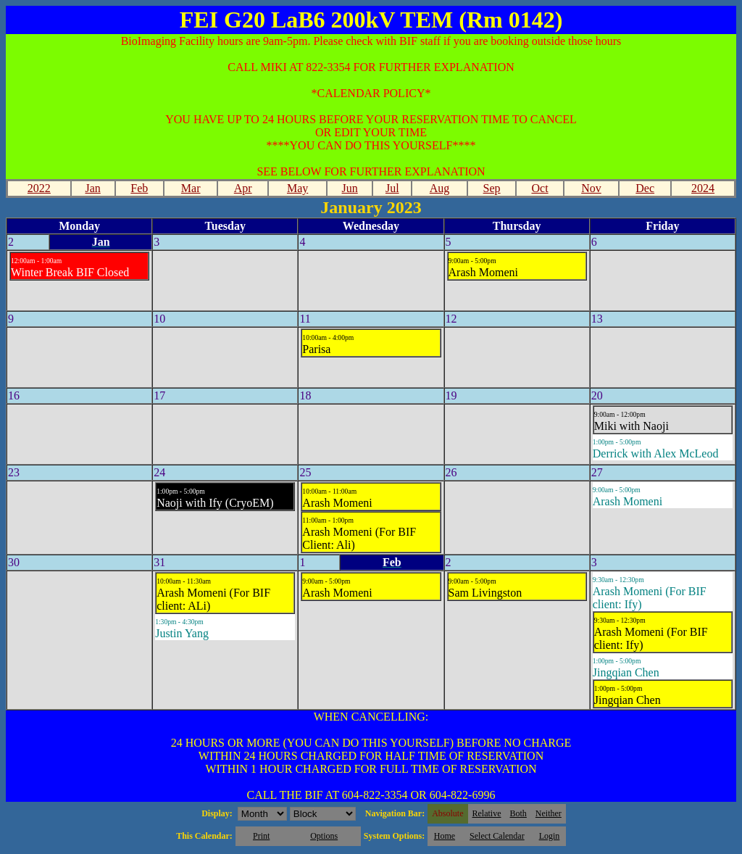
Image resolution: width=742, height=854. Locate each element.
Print (261, 836)
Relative (486, 813)
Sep (492, 188)
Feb (139, 188)
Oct (539, 188)
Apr (243, 188)
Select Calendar (497, 836)
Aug (440, 188)
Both (518, 813)
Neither (548, 813)
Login (549, 836)
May (297, 188)
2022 (39, 188)
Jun (350, 188)
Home (444, 836)
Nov (591, 188)
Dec (644, 188)
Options (324, 836)
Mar (191, 188)
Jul (392, 188)
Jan (92, 188)
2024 (702, 188)
